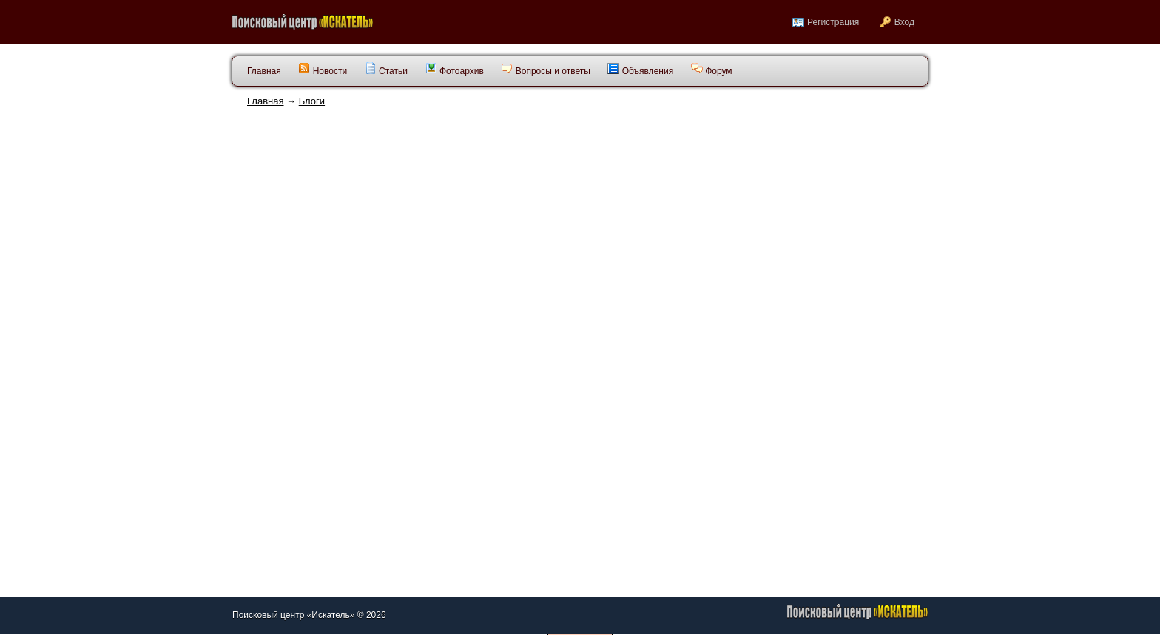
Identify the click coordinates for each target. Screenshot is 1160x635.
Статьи (386, 69)
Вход (904, 22)
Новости (322, 69)
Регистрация (833, 22)
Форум (711, 69)
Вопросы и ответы (545, 69)
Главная (265, 101)
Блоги (312, 101)
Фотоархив (454, 69)
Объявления (640, 69)
